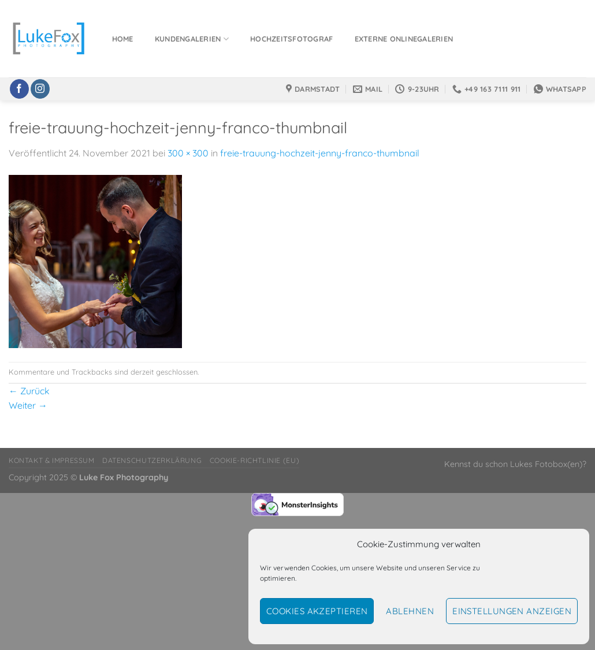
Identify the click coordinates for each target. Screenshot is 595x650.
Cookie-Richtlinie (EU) (254, 460)
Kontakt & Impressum (52, 460)
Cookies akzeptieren (317, 611)
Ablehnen (410, 611)
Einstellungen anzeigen (511, 611)
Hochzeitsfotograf (291, 38)
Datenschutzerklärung (152, 460)
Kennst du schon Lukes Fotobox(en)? (515, 464)
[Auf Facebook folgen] (19, 89)
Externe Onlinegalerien (404, 38)
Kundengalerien (192, 38)
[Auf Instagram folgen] (40, 89)
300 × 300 (188, 153)
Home (122, 38)
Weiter (28, 405)
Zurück (29, 391)
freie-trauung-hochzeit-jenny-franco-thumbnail (319, 153)
